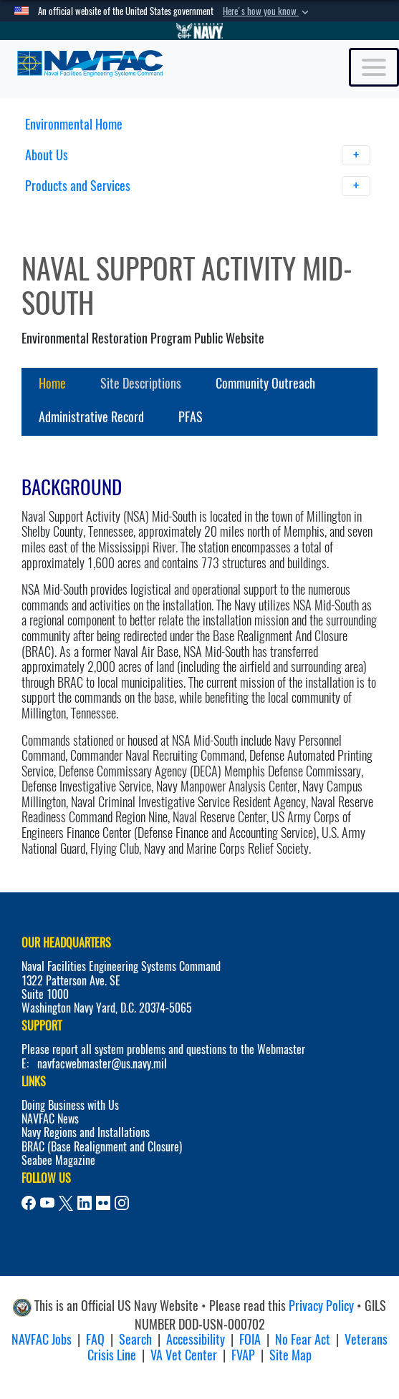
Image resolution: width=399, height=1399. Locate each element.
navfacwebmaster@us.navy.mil (102, 1063)
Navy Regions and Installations (85, 1132)
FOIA (250, 1339)
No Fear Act (302, 1339)
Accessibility (195, 1339)
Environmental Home (73, 124)
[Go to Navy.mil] (199, 30)
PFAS (190, 417)
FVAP (243, 1355)
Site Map (290, 1355)
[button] (267, 11)
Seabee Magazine (58, 1160)
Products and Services (198, 186)
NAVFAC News (50, 1118)
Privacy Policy (321, 1306)
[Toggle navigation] (374, 67)
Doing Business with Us (70, 1105)
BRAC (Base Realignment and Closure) (101, 1146)
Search (135, 1339)
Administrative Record (91, 417)
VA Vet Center (183, 1355)
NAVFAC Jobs (41, 1339)
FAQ (95, 1339)
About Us (198, 155)
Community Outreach (265, 383)
